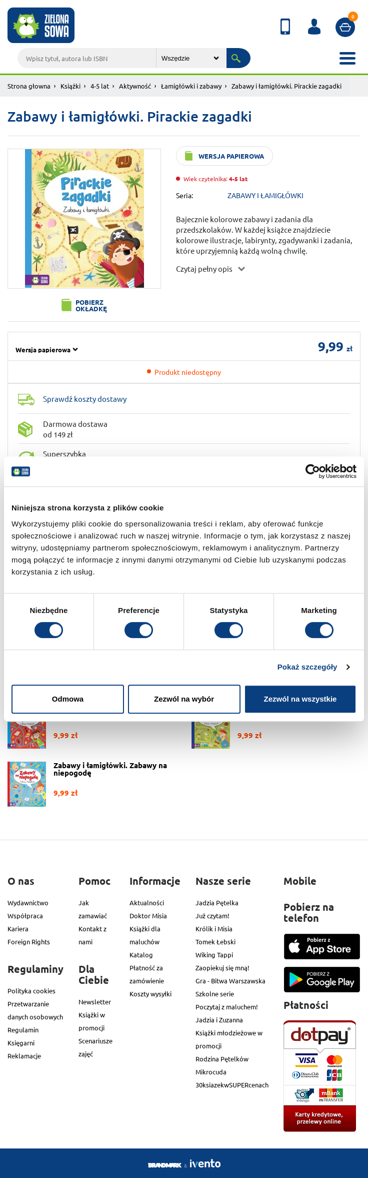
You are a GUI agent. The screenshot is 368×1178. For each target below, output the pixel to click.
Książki (70, 86)
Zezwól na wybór (184, 699)
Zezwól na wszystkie (300, 699)
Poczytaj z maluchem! (227, 1006)
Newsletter (94, 1001)
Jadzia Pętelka (217, 902)
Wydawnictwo (28, 902)
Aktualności (147, 902)
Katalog (141, 954)
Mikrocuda (211, 1071)
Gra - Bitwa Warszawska (231, 980)
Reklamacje (24, 1055)
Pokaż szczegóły (308, 667)
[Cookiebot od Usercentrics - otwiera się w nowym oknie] (312, 471)
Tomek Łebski (216, 941)
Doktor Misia (148, 915)
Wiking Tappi (214, 954)
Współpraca (25, 915)
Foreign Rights (29, 941)
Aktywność (135, 86)
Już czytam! (213, 915)
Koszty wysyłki (151, 993)
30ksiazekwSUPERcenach (232, 1084)
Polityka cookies (32, 990)
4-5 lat (99, 86)
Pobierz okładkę (91, 305)
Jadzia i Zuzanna (219, 1019)
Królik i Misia (214, 928)
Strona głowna (29, 86)
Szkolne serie (215, 993)
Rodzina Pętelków (222, 1058)
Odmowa (68, 699)
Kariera (18, 928)
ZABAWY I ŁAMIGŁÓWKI (266, 195)
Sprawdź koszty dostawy (84, 398)
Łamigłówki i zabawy (191, 86)
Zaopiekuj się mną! (223, 967)
